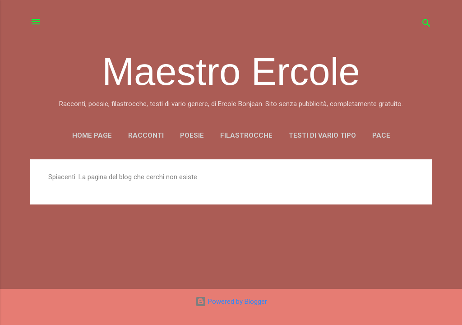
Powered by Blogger (231, 301)
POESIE (192, 135)
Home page (92, 135)
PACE (381, 135)
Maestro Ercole (231, 71)
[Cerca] (426, 24)
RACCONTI (146, 135)
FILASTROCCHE (246, 135)
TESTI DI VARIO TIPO (322, 135)
